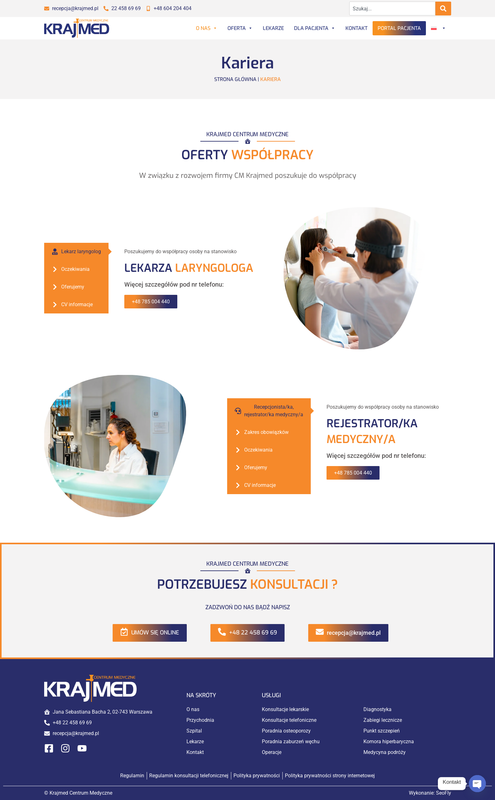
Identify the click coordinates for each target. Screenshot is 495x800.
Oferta (240, 28)
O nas (206, 28)
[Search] (443, 8)
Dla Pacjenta (314, 28)
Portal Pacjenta (399, 28)
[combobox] (392, 8)
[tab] (76, 251)
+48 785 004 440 (151, 302)
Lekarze (273, 28)
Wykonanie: (430, 793)
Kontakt (356, 28)
